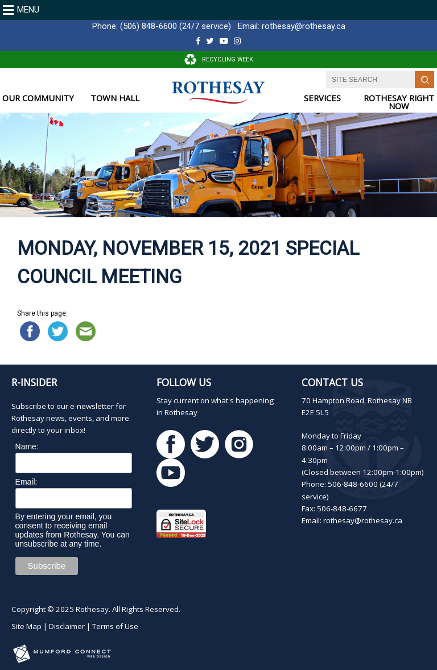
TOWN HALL (114, 98)
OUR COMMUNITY (38, 98)
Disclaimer (67, 626)
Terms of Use (115, 626)
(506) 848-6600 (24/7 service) (175, 26)
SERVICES (322, 98)
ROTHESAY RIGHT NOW (399, 102)
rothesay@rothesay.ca (303, 26)
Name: (27, 446)
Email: (26, 481)
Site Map (26, 626)
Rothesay (92, 609)
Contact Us (332, 382)
